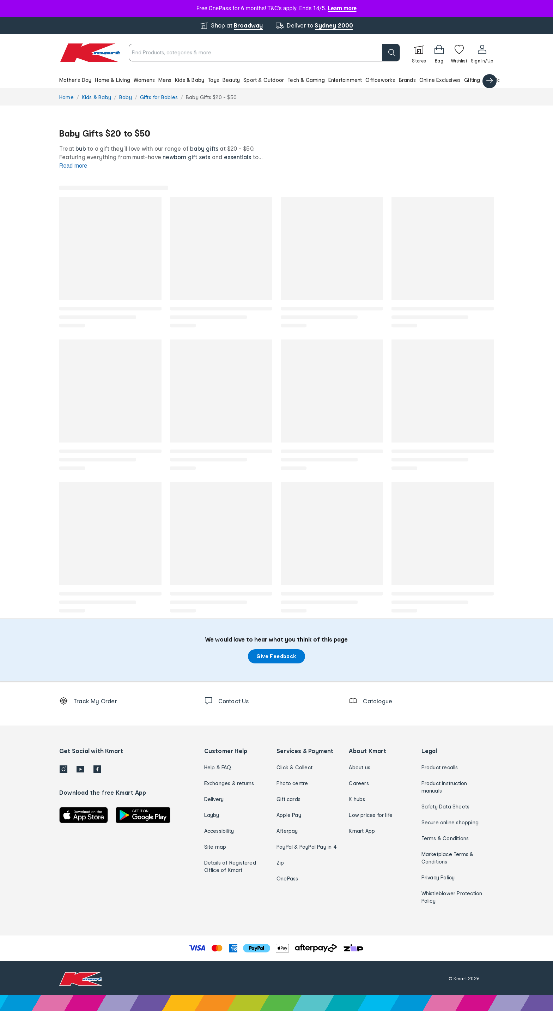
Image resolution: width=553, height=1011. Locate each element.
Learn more (342, 8)
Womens (144, 80)
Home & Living (112, 80)
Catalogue (497, 80)
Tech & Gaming (306, 80)
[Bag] (439, 52)
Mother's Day (75, 80)
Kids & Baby (189, 80)
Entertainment (345, 80)
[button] (276, 79)
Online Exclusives (440, 80)
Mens (164, 80)
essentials (237, 157)
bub (80, 148)
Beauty (231, 80)
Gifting (472, 80)
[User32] (482, 52)
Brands (407, 80)
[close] (310, 45)
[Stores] (419, 52)
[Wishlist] (459, 52)
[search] (391, 52)
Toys (213, 80)
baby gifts (204, 148)
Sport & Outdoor (263, 80)
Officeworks (380, 80)
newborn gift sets (186, 157)
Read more (73, 166)
